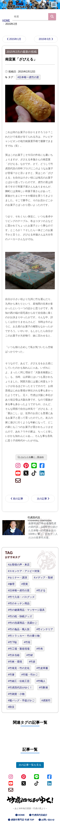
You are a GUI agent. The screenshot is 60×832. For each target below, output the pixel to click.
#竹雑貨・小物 (16, 694)
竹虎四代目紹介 (39, 815)
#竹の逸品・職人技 (19, 629)
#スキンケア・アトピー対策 (24, 571)
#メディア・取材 (43, 577)
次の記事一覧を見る (30, 765)
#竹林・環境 (15, 661)
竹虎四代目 (33, 517)
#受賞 (24, 584)
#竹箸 (11, 674)
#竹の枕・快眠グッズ (20, 616)
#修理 (11, 584)
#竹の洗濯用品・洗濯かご (22, 622)
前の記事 (18, 498)
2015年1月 (15, 39)
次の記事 (42, 498)
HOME (21, 815)
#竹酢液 (43, 687)
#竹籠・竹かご (29, 674)
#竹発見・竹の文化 (19, 668)
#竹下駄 (12, 642)
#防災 (11, 707)
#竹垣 (27, 642)
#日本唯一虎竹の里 (28, 77)
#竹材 (29, 655)
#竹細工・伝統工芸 (19, 681)
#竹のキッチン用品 (19, 603)
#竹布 (39, 648)
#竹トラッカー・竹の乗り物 (24, 635)
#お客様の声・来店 (19, 564)
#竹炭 (32, 661)
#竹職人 (40, 681)
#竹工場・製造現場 (19, 648)
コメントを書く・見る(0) (32, 457)
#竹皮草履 (42, 668)
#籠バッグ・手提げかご (21, 700)
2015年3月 (45, 39)
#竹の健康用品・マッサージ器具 (26, 610)
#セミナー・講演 (17, 577)
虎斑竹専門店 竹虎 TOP (22, 819)
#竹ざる (40, 590)
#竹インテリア (44, 629)
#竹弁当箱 (13, 655)
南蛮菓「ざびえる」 (21, 59)
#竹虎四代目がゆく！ (20, 687)
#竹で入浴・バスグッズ (21, 597)
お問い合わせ (48, 819)
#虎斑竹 (45, 700)
